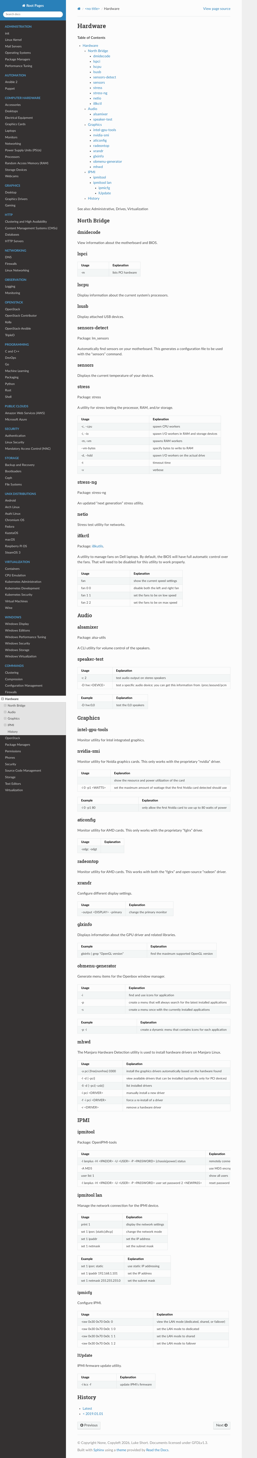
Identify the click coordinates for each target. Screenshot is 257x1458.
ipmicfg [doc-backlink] (84, 1292)
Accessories (13, 104)
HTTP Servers (14, 241)
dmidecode (101, 56)
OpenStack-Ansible (18, 328)
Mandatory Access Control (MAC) (28, 448)
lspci (96, 61)
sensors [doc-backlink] (85, 365)
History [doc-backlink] (86, 1397)
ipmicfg (104, 188)
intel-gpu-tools (104, 130)
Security (10, 764)
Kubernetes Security (18, 594)
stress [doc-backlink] (83, 386)
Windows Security (17, 643)
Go (7, 364)
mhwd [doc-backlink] (84, 1042)
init (7, 33)
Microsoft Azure (16, 419)
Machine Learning (17, 371)
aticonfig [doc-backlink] (86, 820)
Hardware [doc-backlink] (91, 26)
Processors (12, 157)
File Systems (13, 484)
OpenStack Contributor (21, 315)
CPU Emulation (15, 575)
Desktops (11, 111)
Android (10, 500)
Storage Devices (16, 169)
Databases (12, 234)
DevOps (10, 357)
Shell (8, 397)
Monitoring (12, 293)
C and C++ (12, 351)
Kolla (8, 322)
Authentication (15, 435)
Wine (8, 608)
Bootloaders (13, 471)
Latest (87, 1408)
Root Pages (35, 5)
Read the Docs (157, 1450)
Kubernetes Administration (23, 581)
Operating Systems (18, 52)
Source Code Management (23, 770)
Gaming (10, 205)
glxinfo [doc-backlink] (84, 924)
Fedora (9, 526)
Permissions (13, 751)
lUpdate (104, 193)
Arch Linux (12, 507)
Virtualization (14, 790)
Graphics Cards (15, 124)
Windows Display (17, 624)
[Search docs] (33, 14)
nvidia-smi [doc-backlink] (88, 751)
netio (97, 98)
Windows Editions (17, 630)
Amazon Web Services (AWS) (25, 413)
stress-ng (100, 93)
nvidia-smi (101, 135)
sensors (99, 82)
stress (97, 88)
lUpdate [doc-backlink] (84, 1355)
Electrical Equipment (19, 117)
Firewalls (11, 263)
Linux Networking (17, 270)
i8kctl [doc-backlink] (83, 535)
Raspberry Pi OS (16, 546)
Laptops (10, 130)
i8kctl (97, 103)
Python (10, 384)
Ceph (8, 478)
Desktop (10, 192)
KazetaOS (11, 533)
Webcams (11, 176)
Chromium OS (14, 520)
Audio (10, 712)
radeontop (101, 146)
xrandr (98, 151)
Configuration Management (23, 685)
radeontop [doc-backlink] (87, 861)
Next (222, 1425)
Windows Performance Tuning (25, 637)
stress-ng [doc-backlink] (87, 482)
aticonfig (100, 140)
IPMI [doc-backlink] (83, 1120)
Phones (10, 757)
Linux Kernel (13, 40)
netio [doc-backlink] (82, 514)
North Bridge (14, 706)
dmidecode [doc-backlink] (88, 232)
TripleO (10, 335)
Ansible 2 (11, 82)
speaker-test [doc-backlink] (90, 659)
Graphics (12, 719)
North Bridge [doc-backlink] (93, 220)
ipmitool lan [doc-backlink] (89, 1195)
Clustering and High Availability (26, 221)
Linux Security (14, 442)
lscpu (97, 67)
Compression (14, 679)
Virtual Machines (16, 601)
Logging (10, 286)
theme (121, 1450)
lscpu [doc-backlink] (83, 284)
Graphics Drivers (16, 199)
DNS (8, 257)
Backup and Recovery (20, 465)
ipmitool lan (102, 182)
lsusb (97, 72)
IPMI (9, 725)
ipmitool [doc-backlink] (86, 1132)
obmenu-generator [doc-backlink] (96, 966)
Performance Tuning (18, 66)
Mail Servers (13, 46)
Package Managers (17, 59)
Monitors (11, 137)
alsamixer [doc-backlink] (87, 627)
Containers (12, 568)
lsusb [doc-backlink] (82, 306)
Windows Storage (17, 650)
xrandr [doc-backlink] (84, 883)
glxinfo (98, 156)
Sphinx (98, 1450)
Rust (8, 390)
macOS (10, 539)
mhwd (98, 167)
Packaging (11, 377)
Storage (10, 777)
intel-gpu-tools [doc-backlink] (92, 729)
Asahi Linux (12, 513)
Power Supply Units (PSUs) (23, 150)
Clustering (11, 672)
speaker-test (102, 119)
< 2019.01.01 (93, 1414)
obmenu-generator (107, 161)
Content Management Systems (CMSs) (31, 228)
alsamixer (100, 114)
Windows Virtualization (20, 656)
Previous (89, 1425)
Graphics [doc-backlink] (88, 717)
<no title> (92, 9)
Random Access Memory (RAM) (26, 163)
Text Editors (13, 783)
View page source (216, 9)
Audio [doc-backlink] (84, 615)
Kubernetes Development (22, 588)
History (13, 731)
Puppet (10, 88)
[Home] (79, 9)
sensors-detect (104, 77)
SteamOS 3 (12, 552)
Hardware (9, 699)
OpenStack (12, 309)
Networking (13, 143)
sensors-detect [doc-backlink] (92, 327)
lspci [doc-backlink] (82, 253)
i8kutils (97, 546)
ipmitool (99, 177)
